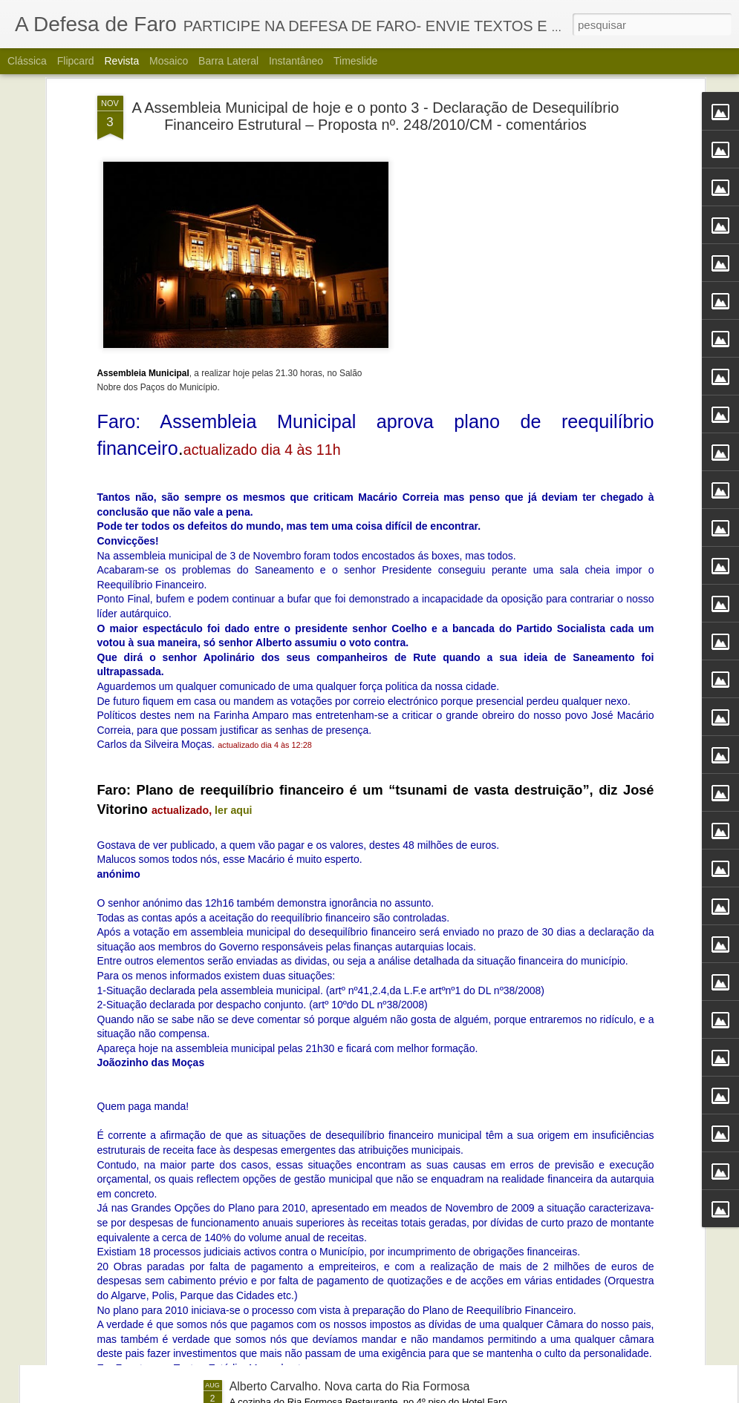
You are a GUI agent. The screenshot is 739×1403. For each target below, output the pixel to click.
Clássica (27, 61)
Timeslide (355, 61)
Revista (121, 61)
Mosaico (168, 61)
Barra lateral (228, 61)
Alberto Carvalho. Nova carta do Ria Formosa (349, 1386)
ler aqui (233, 623)
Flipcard (75, 61)
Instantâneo (296, 61)
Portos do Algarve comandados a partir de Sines (356, 1049)
